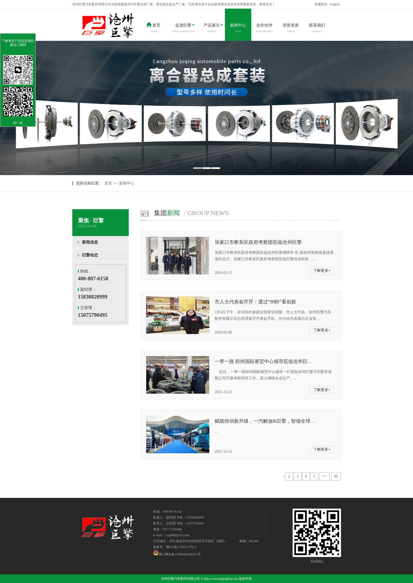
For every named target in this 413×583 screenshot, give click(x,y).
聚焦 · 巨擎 (103, 223)
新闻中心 (126, 183)
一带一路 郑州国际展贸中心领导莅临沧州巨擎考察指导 (273, 361)
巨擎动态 (90, 255)
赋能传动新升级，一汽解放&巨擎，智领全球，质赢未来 (275, 421)
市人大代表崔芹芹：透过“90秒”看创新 (255, 302)
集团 (191, 212)
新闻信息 (90, 242)
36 (336, 476)
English (335, 4)
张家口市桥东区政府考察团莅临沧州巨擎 (258, 242)
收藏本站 (320, 4)
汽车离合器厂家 (141, 4)
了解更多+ (322, 271)
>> (324, 476)
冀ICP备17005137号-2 (181, 547)
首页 (108, 183)
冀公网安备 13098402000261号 (177, 552)
